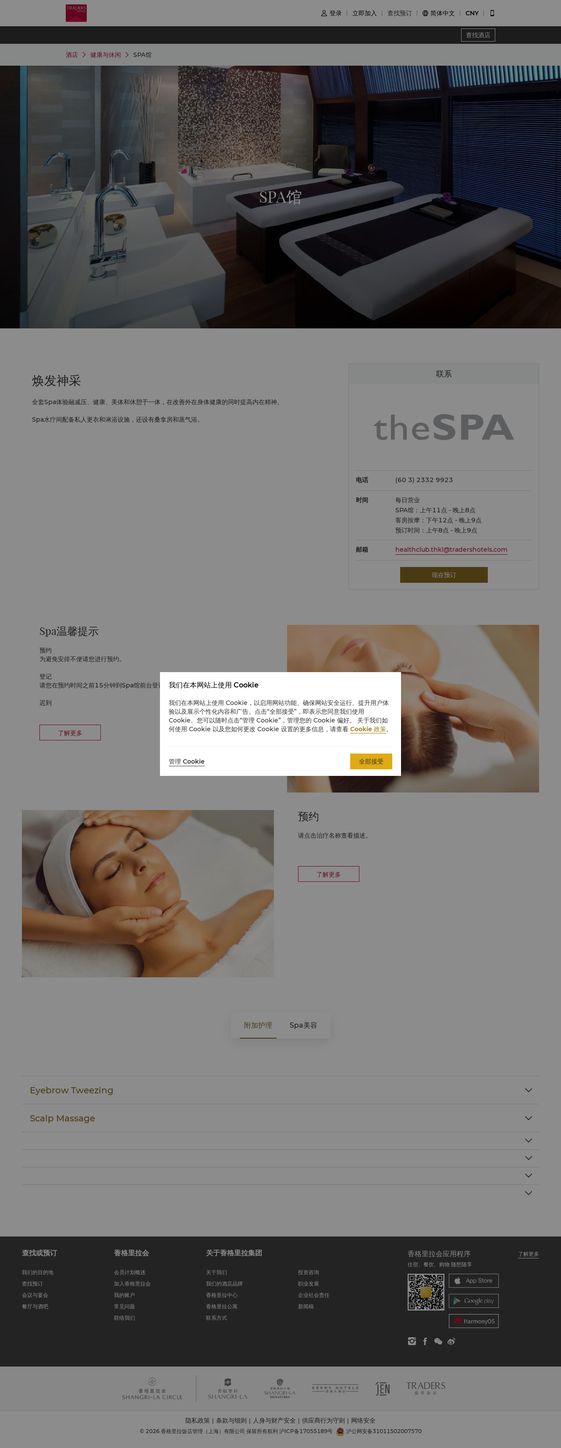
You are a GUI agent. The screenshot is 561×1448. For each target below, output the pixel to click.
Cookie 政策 (368, 729)
